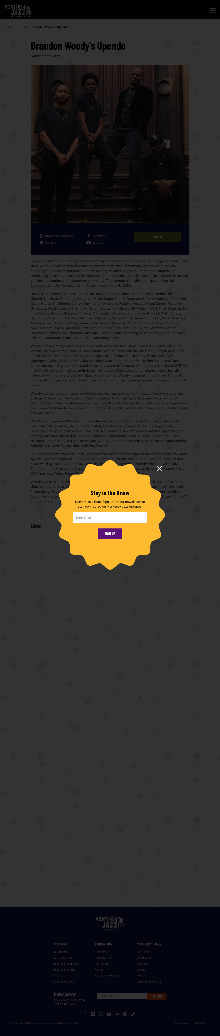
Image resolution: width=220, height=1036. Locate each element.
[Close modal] (159, 468)
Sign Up (110, 533)
